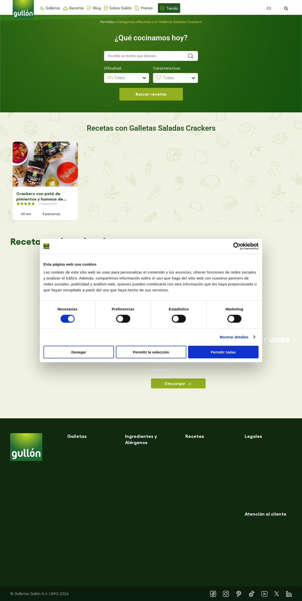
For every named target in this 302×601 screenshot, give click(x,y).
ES (269, 8)
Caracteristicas (166, 68)
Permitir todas (223, 352)
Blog (97, 8)
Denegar (78, 352)
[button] (285, 8)
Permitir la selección (151, 352)
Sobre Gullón (120, 8)
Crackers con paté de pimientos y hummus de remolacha (39, 196)
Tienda (172, 8)
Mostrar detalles (234, 337)
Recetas (76, 8)
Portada (106, 22)
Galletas (52, 8)
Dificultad (112, 68)
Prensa (146, 8)
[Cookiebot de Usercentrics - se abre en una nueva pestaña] (237, 246)
